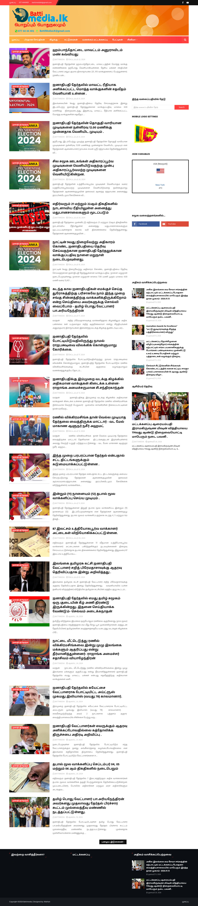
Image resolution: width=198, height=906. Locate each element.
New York (160, 185)
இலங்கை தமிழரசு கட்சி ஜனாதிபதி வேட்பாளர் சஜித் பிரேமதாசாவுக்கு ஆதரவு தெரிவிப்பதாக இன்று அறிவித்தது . (87, 567)
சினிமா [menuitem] (131, 39)
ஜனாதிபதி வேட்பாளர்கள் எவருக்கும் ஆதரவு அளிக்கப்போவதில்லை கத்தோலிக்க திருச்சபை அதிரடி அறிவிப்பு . (90, 730)
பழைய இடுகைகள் (112, 842)
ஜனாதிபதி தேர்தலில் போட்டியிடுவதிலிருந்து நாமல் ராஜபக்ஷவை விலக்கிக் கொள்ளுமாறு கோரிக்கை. (85, 343)
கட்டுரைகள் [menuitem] (70, 39)
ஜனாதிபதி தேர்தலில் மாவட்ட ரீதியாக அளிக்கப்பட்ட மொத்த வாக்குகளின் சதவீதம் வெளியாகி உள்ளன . (89, 89)
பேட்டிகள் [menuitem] (117, 39)
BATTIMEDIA (60, 59)
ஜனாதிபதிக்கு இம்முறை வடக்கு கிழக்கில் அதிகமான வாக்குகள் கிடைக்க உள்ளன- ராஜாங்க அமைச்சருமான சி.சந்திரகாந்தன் (88, 383)
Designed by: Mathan (41, 901)
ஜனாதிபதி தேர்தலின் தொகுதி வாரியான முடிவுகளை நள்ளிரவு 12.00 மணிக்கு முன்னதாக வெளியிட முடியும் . (87, 127)
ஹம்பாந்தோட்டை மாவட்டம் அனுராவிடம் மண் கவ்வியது (88, 52)
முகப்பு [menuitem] (15, 39)
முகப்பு (12, 2)
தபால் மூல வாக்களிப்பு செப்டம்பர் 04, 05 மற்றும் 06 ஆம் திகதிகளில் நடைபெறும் (86, 766)
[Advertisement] (165, 69)
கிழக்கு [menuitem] (54, 39)
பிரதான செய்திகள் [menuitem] (34, 39)
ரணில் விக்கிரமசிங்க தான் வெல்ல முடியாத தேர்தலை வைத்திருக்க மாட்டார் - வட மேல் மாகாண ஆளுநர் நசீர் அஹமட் (89, 421)
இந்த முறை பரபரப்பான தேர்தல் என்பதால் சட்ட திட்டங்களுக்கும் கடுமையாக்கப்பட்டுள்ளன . (89, 460)
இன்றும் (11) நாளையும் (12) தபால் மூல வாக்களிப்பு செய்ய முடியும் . (84, 496)
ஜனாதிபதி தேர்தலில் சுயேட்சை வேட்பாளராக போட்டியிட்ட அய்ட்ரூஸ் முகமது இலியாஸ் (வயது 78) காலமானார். (87, 692)
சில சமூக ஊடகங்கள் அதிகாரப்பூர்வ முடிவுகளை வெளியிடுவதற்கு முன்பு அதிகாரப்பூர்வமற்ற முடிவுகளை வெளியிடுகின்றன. (83, 168)
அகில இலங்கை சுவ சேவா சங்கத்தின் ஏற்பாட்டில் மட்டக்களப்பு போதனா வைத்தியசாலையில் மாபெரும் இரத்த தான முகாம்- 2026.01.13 (167, 294)
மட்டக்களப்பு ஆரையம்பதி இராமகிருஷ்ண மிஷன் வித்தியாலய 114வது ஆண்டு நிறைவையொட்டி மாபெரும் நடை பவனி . (166, 312)
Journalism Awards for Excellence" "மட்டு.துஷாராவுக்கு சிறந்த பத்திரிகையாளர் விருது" (161, 329)
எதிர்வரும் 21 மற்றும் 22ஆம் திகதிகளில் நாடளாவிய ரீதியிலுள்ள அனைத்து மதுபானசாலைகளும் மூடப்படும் (85, 208)
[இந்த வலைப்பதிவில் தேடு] (153, 107)
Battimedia (27, 901)
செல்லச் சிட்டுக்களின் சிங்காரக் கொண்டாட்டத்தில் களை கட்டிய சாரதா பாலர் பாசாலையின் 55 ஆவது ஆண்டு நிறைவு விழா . (167, 370)
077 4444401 (24, 2)
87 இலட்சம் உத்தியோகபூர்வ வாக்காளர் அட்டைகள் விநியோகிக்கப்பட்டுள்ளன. (85, 531)
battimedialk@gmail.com (42, 2)
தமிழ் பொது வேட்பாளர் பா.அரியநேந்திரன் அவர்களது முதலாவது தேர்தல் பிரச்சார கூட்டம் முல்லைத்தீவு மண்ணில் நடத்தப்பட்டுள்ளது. (88, 805)
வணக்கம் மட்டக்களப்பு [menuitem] (95, 39)
